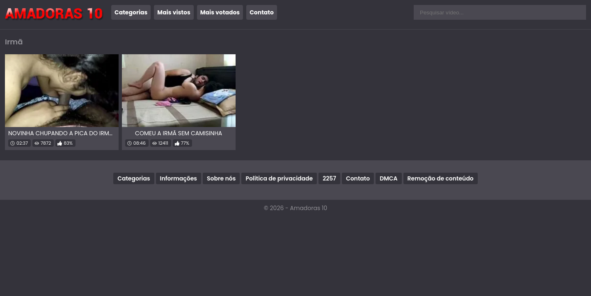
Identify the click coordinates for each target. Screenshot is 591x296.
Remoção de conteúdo (441, 178)
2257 (329, 178)
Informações (178, 178)
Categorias (131, 12)
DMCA (388, 178)
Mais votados (220, 12)
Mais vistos (173, 12)
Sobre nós (221, 178)
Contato (262, 12)
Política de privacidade (279, 178)
